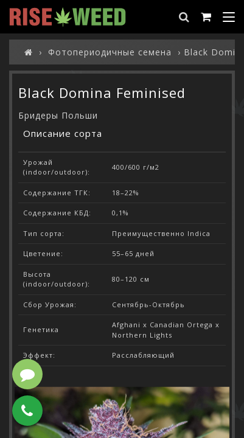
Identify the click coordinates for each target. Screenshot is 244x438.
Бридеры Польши (58, 115)
